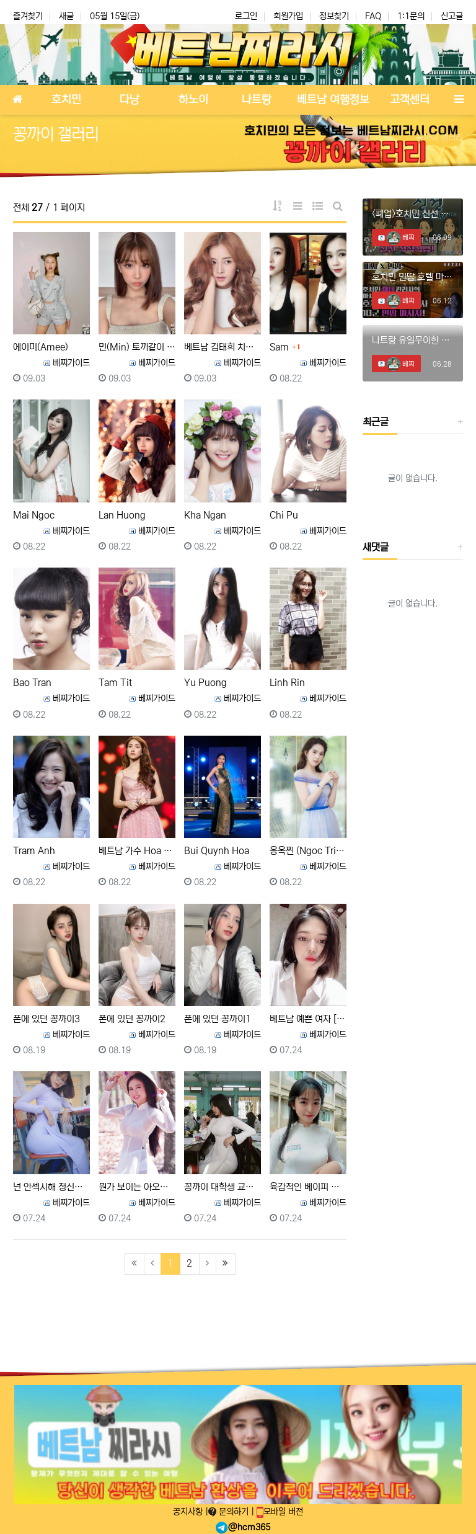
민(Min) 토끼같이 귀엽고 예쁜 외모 (137, 347)
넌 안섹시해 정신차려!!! (51, 1187)
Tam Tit (115, 682)
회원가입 (288, 16)
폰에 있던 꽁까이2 (132, 1019)
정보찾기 (334, 16)
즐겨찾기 (28, 16)
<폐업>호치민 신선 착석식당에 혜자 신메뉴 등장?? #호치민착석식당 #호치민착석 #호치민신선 (413, 213)
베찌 (401, 237)
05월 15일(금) (114, 16)
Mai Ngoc (34, 515)
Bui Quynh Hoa (216, 850)
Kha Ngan (205, 515)
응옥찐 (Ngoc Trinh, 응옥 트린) (308, 850)
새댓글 (376, 547)
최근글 (376, 421)
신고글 (452, 16)
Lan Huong (122, 515)
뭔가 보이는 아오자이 (137, 1187)
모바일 (280, 1512)
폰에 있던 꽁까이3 (46, 1019)
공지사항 (189, 1512)
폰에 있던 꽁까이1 (217, 1019)
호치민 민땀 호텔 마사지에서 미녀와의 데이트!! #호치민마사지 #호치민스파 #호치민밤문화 (413, 277)
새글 (66, 16)
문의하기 (229, 1512)
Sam (279, 347)
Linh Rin (287, 682)
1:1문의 (411, 16)
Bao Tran (32, 682)
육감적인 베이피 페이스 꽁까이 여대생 (308, 1187)
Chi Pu (284, 515)
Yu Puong (205, 682)
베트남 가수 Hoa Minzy (137, 850)
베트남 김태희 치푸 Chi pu (222, 347)
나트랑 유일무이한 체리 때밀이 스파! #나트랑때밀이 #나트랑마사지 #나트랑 (413, 340)
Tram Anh (34, 850)
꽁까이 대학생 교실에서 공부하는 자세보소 (222, 1187)
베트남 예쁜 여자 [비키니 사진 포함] (308, 1019)
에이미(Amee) (40, 347)
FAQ (373, 16)
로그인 (246, 16)
